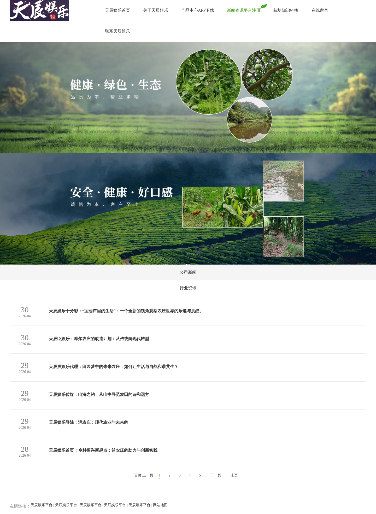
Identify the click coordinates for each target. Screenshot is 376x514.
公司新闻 (188, 272)
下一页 (215, 475)
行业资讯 (188, 288)
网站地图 (160, 505)
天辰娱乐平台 (41, 505)
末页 (234, 475)
